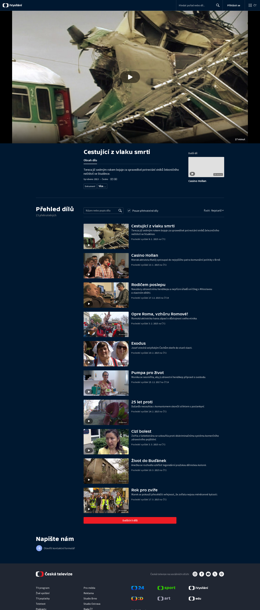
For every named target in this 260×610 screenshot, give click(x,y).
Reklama (89, 597)
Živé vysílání (42, 597)
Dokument (90, 185)
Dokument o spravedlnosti (111, 185)
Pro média (89, 591)
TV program (42, 591)
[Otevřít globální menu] (252, 5)
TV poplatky (43, 602)
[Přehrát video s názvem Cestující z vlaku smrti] (130, 77)
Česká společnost (93, 190)
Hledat (217, 6)
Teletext (41, 607)
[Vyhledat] (120, 214)
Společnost (154, 185)
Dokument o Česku (136, 185)
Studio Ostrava (92, 607)
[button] (130, 77)
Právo (165, 185)
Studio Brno (90, 602)
